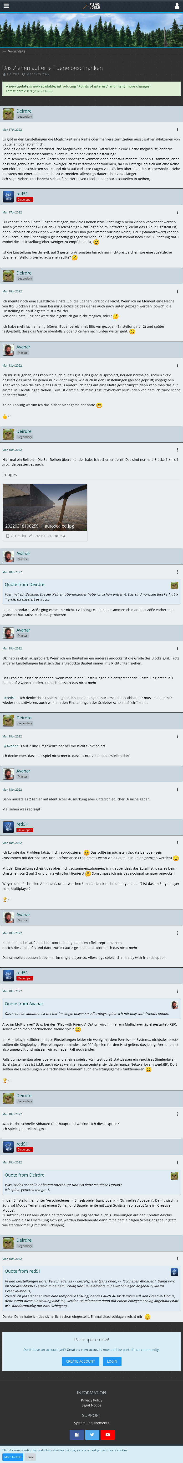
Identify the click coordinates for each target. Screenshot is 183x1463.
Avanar (12, 746)
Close (30, 1457)
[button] (6, 6)
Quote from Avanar (24, 1003)
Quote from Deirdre (24, 584)
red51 (11, 697)
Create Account (80, 1361)
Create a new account (84, 1349)
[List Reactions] (7, 416)
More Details (12, 1457)
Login (112, 1361)
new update (18, 86)
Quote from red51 (23, 1271)
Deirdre (13, 74)
